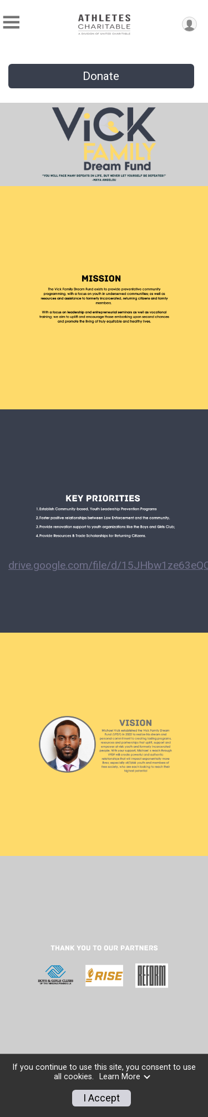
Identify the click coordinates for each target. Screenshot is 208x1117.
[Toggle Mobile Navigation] (11, 22)
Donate (101, 76)
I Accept (101, 1098)
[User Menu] (189, 24)
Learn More (125, 1076)
